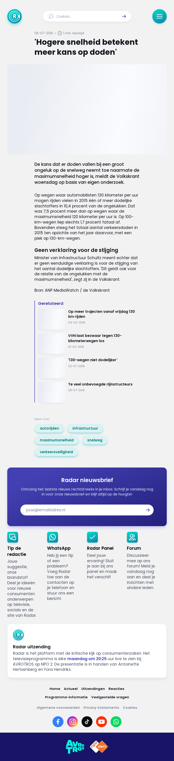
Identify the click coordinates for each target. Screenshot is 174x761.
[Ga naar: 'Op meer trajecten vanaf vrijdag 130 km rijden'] (89, 319)
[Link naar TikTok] (87, 721)
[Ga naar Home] (14, 16)
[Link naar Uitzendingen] (93, 688)
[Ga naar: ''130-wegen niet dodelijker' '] (89, 368)
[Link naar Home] (55, 688)
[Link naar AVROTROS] (75, 747)
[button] (124, 16)
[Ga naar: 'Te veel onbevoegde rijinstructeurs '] (89, 392)
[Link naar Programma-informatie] (66, 697)
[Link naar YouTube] (101, 721)
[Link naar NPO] (99, 747)
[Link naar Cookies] (130, 707)
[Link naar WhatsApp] (116, 721)
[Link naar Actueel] (71, 688)
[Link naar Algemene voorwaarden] (58, 707)
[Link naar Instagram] (72, 721)
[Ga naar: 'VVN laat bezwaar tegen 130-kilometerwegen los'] (89, 343)
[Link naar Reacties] (116, 688)
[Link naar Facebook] (58, 721)
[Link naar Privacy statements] (101, 707)
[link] (49, 428)
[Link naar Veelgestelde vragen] (110, 697)
